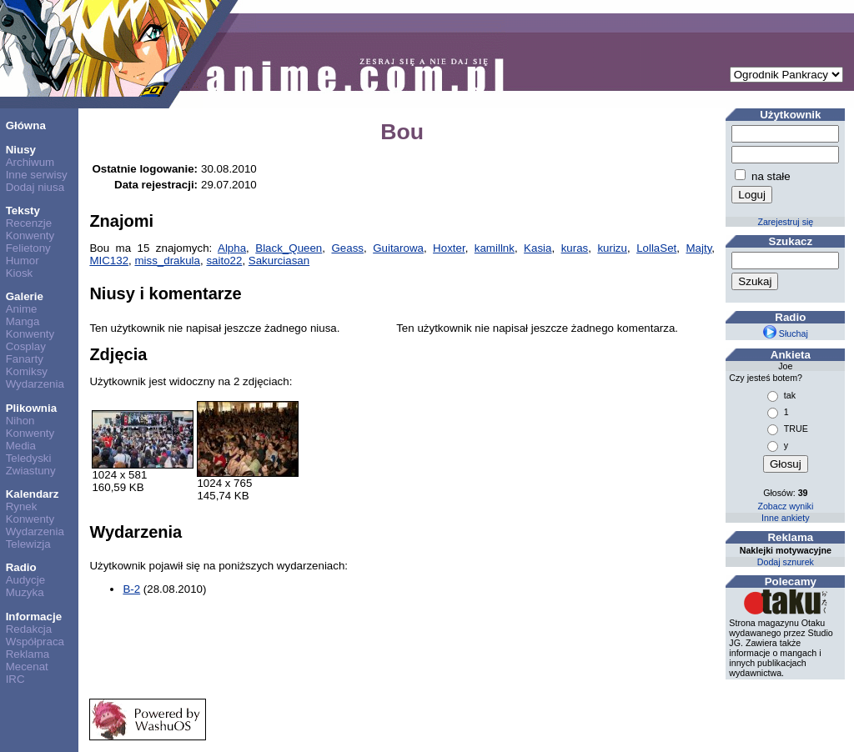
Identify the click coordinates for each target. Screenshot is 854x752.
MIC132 (108, 260)
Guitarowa (398, 248)
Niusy (21, 149)
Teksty (23, 210)
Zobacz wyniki (785, 506)
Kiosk (19, 273)
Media (21, 445)
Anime (22, 309)
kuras (575, 248)
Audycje (25, 580)
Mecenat (27, 666)
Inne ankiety (785, 518)
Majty (698, 248)
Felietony (28, 248)
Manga (23, 321)
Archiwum (30, 162)
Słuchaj (785, 333)
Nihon (20, 420)
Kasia (537, 248)
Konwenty (30, 235)
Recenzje (29, 223)
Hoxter (449, 248)
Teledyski (29, 458)
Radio (21, 567)
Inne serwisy (37, 174)
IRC (15, 679)
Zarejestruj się (785, 222)
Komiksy (27, 371)
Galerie (24, 296)
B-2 (131, 589)
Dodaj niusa (35, 187)
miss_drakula (167, 260)
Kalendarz (32, 494)
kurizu (612, 248)
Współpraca (35, 641)
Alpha (232, 248)
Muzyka (25, 592)
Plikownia (31, 408)
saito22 (224, 260)
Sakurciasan (279, 260)
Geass (347, 248)
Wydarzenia (35, 384)
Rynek (22, 506)
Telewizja (28, 544)
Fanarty (24, 359)
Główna (26, 125)
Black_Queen (288, 248)
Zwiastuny (31, 470)
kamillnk (495, 248)
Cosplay (26, 346)
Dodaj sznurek (785, 562)
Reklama (28, 654)
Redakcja (29, 629)
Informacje (34, 616)
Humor (22, 260)
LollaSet (656, 248)
